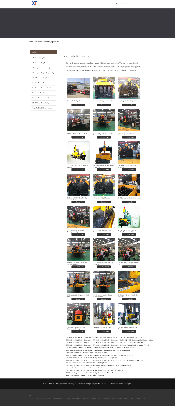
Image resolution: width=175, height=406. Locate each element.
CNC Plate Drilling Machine (40, 58)
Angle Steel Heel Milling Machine (42, 108)
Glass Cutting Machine (38, 93)
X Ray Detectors (46, 398)
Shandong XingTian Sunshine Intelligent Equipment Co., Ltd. (85, 384)
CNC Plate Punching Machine (40, 63)
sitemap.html (128, 384)
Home (117, 4)
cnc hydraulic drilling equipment (47, 42)
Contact (142, 4)
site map (121, 384)
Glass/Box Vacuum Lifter (39, 83)
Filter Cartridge (135, 398)
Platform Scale (96, 398)
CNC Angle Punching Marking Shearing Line (41, 68)
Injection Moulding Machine (120, 398)
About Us (125, 4)
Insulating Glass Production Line (41, 98)
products (134, 4)
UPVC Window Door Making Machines (40, 103)
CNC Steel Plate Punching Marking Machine (96, 347)
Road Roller (106, 398)
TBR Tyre (86, 398)
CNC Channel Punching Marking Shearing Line (41, 78)
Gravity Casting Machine (73, 398)
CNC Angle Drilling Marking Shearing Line (43, 73)
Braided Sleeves (58, 398)
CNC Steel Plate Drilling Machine (92, 350)
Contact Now (79, 105)
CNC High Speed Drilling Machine (93, 365)
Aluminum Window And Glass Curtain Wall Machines (43, 88)
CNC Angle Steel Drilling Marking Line (103, 337)
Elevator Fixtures (34, 398)
